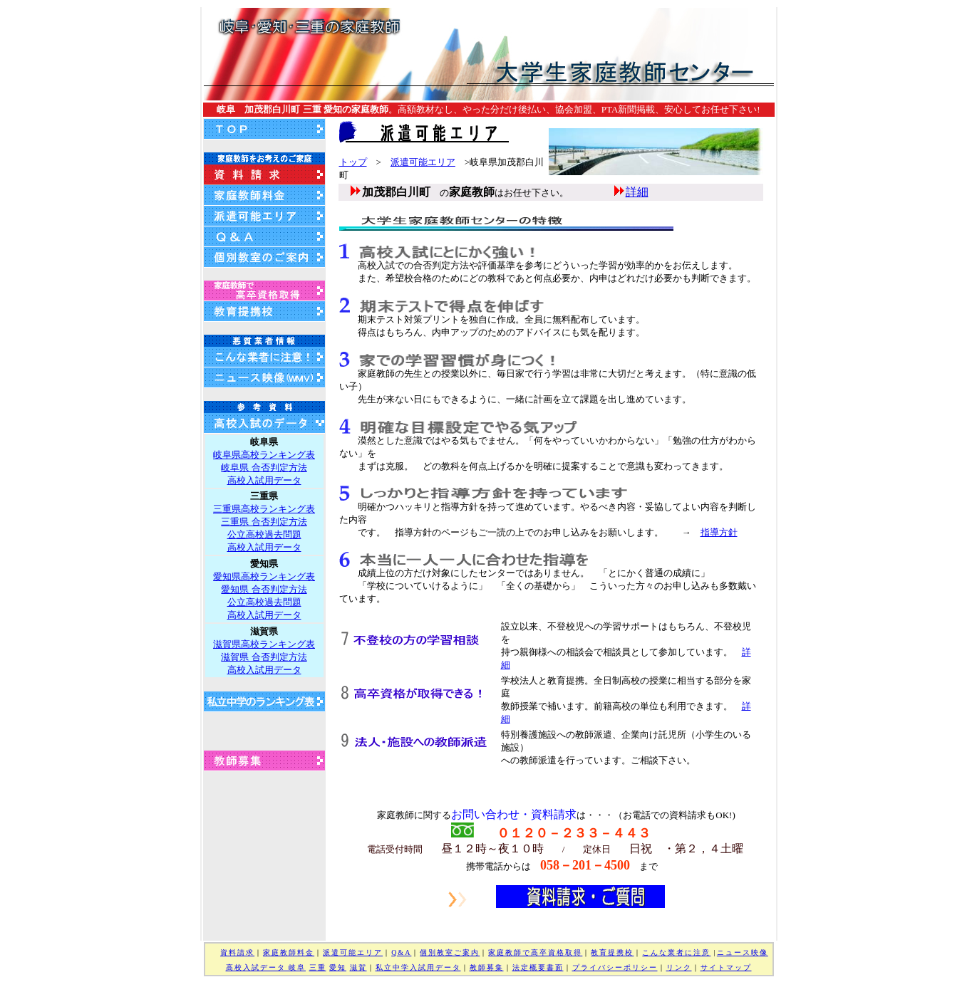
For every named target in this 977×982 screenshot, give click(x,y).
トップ (353, 162)
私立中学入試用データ (418, 967)
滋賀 (358, 967)
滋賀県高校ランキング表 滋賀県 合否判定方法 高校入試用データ (264, 657)
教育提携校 (612, 952)
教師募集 (487, 967)
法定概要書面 (538, 967)
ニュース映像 (742, 952)
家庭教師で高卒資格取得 (535, 952)
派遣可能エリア (423, 162)
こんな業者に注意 (676, 952)
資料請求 (237, 952)
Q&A (401, 952)
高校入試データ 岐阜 (266, 967)
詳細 (637, 192)
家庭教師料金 (288, 952)
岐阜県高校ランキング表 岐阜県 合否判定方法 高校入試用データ (264, 467)
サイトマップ (726, 967)
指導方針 (719, 532)
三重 (317, 967)
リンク (679, 967)
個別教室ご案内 (450, 952)
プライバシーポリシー (615, 967)
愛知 (337, 967)
